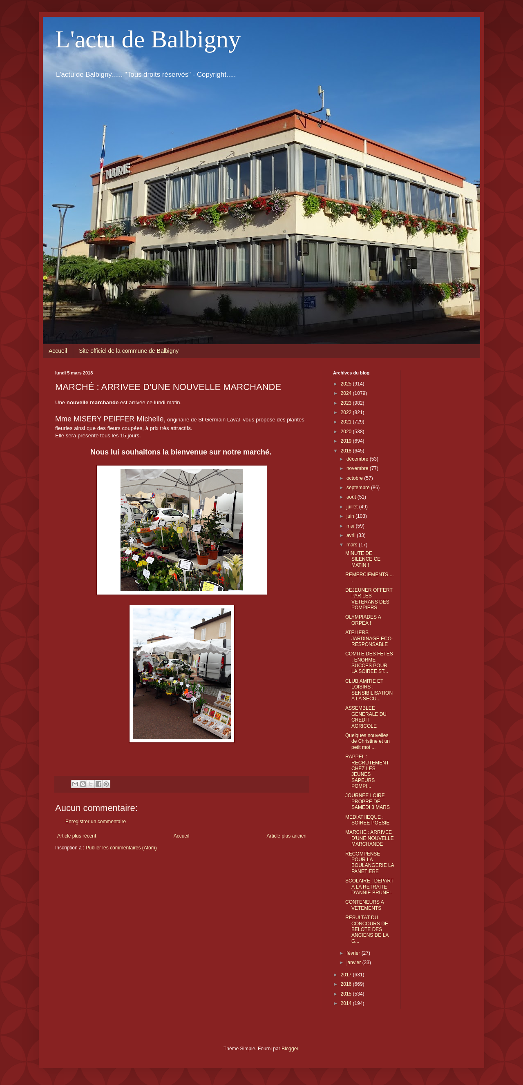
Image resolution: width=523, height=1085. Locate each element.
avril (351, 535)
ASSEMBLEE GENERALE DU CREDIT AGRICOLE (366, 717)
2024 (347, 393)
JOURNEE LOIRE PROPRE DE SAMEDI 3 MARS (367, 801)
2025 (347, 384)
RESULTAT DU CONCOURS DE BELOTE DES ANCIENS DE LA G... (367, 929)
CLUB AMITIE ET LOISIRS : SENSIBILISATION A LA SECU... (369, 690)
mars (352, 545)
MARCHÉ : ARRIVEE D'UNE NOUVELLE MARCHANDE (369, 838)
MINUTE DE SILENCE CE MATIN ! (362, 559)
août (352, 497)
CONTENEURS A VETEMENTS (364, 905)
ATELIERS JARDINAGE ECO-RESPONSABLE (369, 638)
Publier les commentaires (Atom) (121, 848)
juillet (352, 507)
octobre (355, 478)
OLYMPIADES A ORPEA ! (363, 620)
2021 (347, 422)
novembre (358, 468)
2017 (347, 975)
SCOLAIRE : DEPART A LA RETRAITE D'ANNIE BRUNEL (369, 887)
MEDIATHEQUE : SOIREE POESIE (367, 820)
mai (351, 526)
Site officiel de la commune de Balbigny (129, 351)
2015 (347, 994)
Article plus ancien (286, 836)
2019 (347, 441)
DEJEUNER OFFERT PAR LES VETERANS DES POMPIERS (369, 598)
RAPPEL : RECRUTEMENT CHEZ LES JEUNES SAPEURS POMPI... (367, 771)
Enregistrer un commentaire (95, 821)
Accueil (58, 351)
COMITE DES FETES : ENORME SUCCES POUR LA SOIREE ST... (369, 662)
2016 (347, 984)
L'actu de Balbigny (148, 39)
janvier (354, 962)
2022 (347, 412)
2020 (347, 431)
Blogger (290, 1049)
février (354, 953)
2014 (347, 1003)
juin (350, 516)
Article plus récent (76, 836)
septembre (358, 487)
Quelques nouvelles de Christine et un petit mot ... (367, 741)
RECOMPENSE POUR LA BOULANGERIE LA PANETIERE (369, 862)
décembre (358, 459)
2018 (347, 451)
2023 (347, 403)
